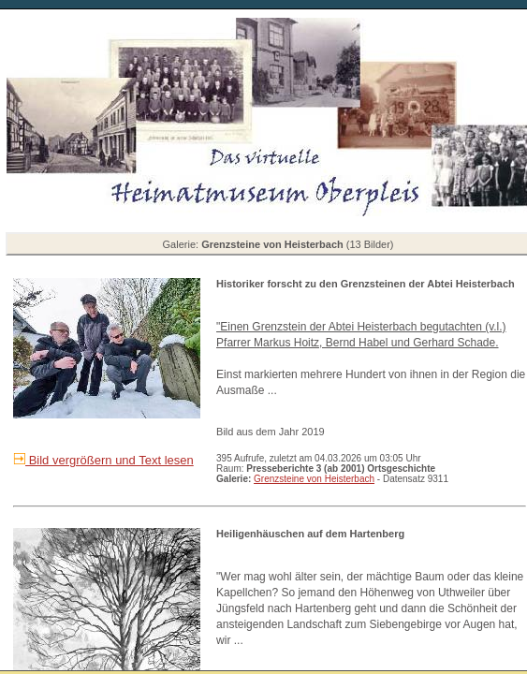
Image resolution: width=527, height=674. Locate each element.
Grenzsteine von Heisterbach (314, 479)
